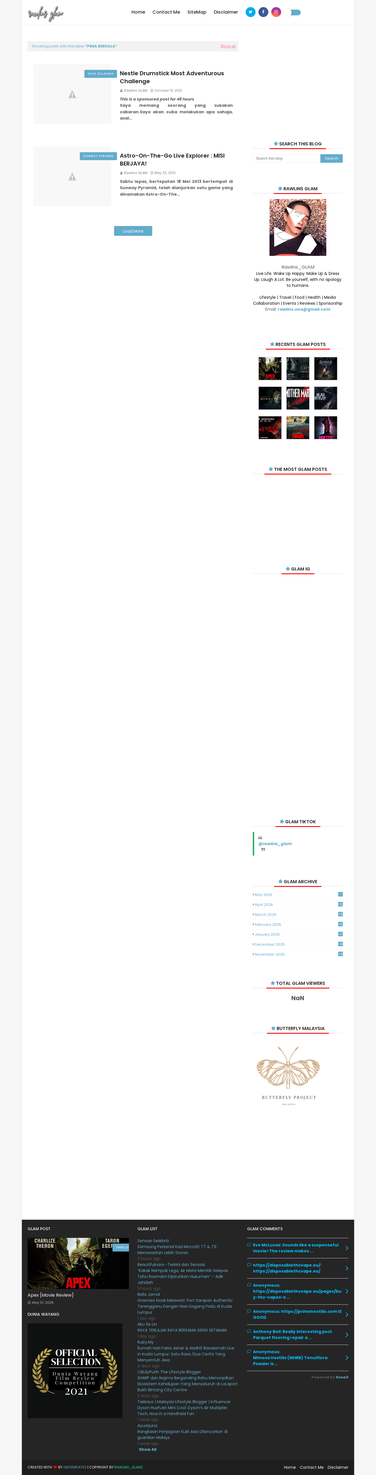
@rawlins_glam (275, 844)
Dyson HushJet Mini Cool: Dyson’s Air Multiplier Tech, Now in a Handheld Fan (182, 1410)
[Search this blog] (286, 158)
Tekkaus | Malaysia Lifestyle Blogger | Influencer (184, 1402)
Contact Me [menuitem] (166, 12)
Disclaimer (338, 1467)
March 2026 (299, 914)
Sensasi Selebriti (153, 1241)
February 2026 (299, 924)
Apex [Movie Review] (51, 1295)
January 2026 (299, 934)
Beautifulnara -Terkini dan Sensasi (171, 1264)
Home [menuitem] (138, 12)
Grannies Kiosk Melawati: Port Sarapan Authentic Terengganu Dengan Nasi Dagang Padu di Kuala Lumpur (185, 1306)
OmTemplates (75, 1467)
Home (290, 1467)
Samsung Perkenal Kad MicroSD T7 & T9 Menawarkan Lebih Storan (176, 1249)
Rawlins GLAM (135, 90)
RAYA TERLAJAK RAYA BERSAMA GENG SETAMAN (182, 1330)
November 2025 (299, 954)
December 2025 (299, 944)
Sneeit (342, 1377)
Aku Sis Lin (147, 1324)
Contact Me (312, 1467)
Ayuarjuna (147, 1425)
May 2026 (299, 894)
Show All (147, 1449)
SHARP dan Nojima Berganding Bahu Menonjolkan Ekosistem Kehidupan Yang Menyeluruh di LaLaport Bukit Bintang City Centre (187, 1384)
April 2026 (299, 904)
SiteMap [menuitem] (196, 12)
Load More (133, 231)
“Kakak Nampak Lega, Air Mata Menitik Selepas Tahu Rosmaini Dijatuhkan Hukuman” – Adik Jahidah (182, 1276)
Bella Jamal (148, 1294)
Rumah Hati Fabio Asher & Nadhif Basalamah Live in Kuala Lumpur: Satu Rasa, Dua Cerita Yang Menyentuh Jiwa (185, 1354)
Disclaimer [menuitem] (226, 12)
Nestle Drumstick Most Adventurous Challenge (172, 77)
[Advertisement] (298, 82)
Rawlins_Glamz (128, 1467)
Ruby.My (145, 1342)
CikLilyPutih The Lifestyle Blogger (169, 1372)
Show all (228, 46)
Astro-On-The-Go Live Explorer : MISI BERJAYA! (172, 160)
